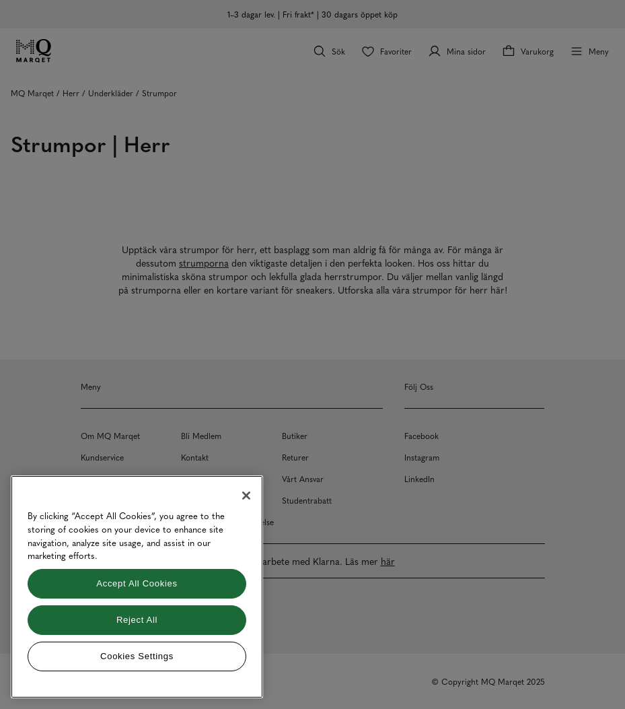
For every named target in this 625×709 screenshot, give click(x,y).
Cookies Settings (137, 656)
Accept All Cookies (136, 583)
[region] (137, 586)
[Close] (246, 495)
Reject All (136, 620)
